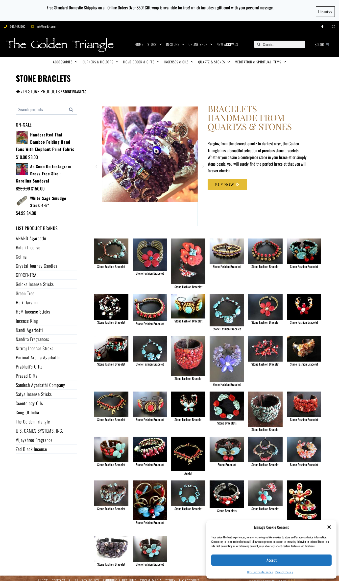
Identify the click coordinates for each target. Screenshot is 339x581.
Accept (271, 560)
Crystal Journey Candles (36, 261)
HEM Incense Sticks (33, 306)
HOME (139, 39)
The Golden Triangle (33, 416)
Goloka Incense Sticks (35, 279)
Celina (21, 251)
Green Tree (25, 288)
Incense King (27, 316)
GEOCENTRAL (27, 270)
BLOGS (43, 576)
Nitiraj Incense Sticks (34, 343)
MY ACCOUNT (189, 576)
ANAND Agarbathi (31, 233)
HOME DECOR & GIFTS (141, 57)
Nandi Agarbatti (29, 325)
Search (72, 105)
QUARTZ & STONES (214, 57)
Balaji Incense (28, 242)
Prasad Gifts (27, 371)
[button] (329, 527)
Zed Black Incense (31, 444)
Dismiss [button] (325, 8)
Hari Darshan (27, 297)
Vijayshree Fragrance (34, 435)
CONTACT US (61, 576)
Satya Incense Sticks (34, 389)
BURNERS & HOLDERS (100, 57)
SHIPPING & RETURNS (119, 576)
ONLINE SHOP (201, 39)
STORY (154, 39)
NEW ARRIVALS (227, 39)
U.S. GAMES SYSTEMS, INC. (39, 426)
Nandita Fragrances (32, 334)
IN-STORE (175, 39)
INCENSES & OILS (179, 57)
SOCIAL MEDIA (151, 576)
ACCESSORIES (65, 57)
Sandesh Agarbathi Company (40, 380)
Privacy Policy (284, 572)
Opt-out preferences (260, 572)
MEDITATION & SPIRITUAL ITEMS (260, 57)
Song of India (27, 407)
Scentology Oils (29, 398)
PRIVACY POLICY (86, 576)
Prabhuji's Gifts (29, 361)
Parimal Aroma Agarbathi (38, 352)
